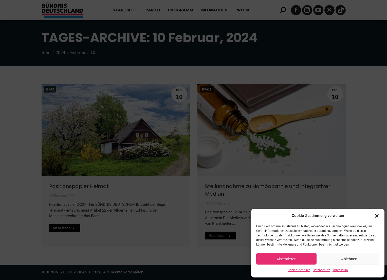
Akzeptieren (286, 259)
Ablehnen (349, 259)
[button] (376, 215)
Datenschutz (321, 270)
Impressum (340, 270)
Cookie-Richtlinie (299, 270)
